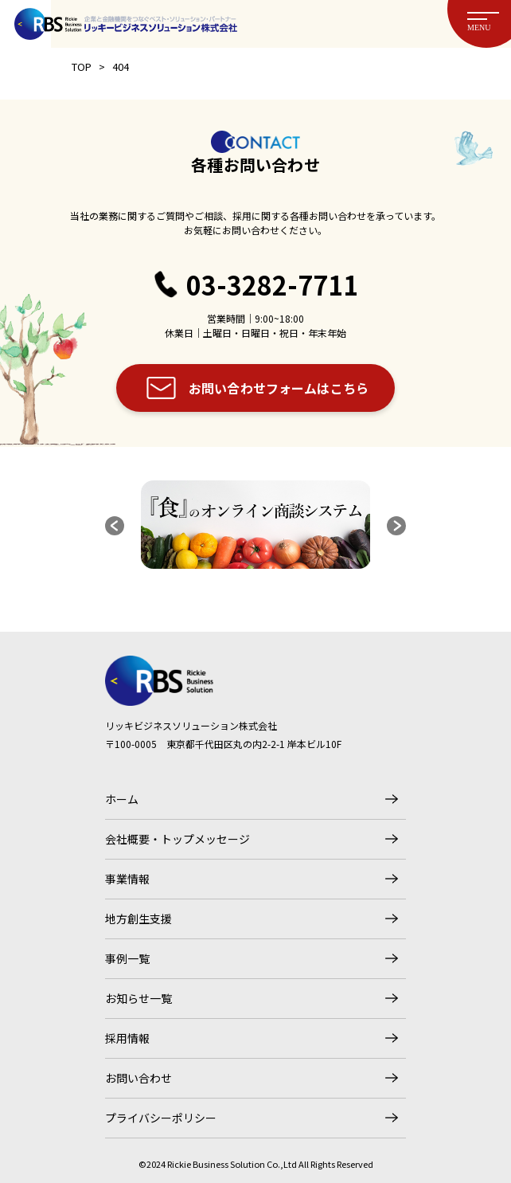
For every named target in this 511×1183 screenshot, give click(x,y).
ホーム (121, 799)
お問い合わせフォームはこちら (279, 388)
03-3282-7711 (272, 285)
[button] (114, 525)
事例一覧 (127, 958)
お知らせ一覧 (138, 998)
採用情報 (127, 1038)
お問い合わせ (138, 1078)
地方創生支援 (138, 918)
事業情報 (127, 879)
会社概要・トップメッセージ (177, 839)
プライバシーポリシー (160, 1118)
